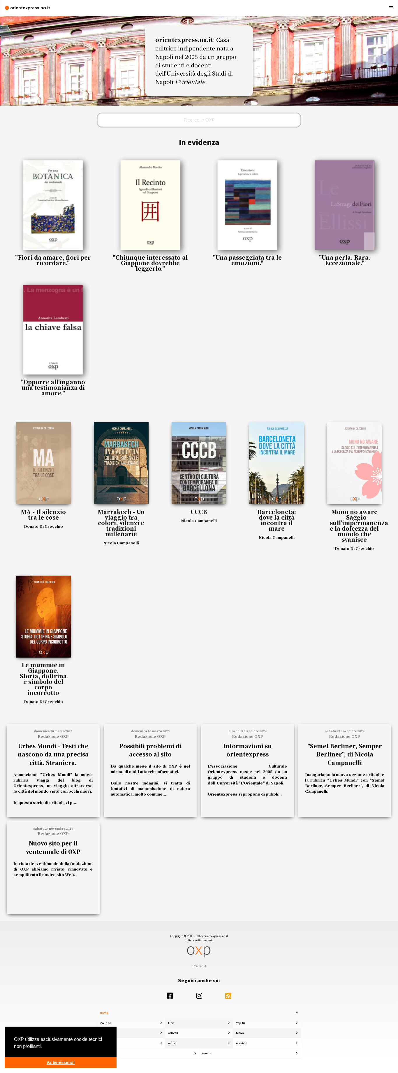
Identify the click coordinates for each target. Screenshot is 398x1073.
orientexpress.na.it (27, 8)
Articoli (173, 1033)
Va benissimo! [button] (61, 1062)
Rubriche (106, 1033)
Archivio (241, 1043)
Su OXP (105, 1053)
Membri (207, 1053)
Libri (171, 1023)
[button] (44, 1047)
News (240, 1033)
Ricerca (105, 1043)
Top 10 (240, 1023)
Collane (105, 1023)
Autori (172, 1043)
